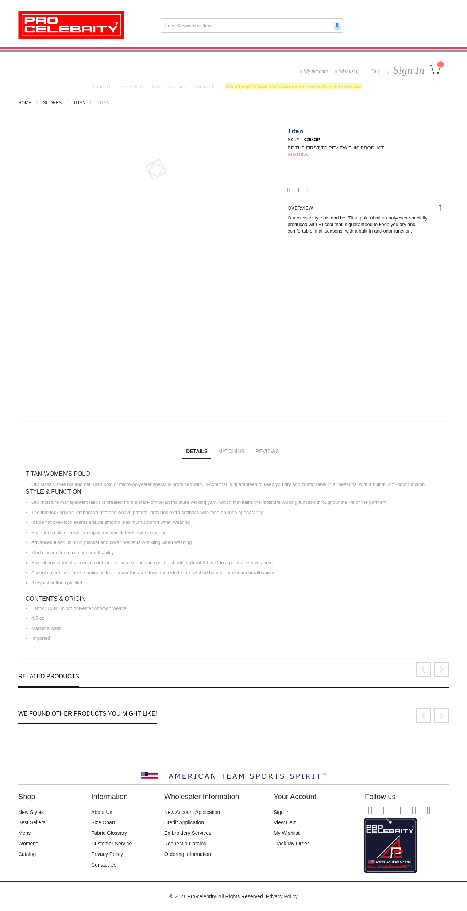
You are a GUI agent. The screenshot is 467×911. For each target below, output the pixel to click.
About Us (101, 812)
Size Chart (103, 822)
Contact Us (103, 865)
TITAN (79, 104)
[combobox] (252, 25)
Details (197, 453)
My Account (316, 71)
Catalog (27, 854)
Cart (375, 71)
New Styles (31, 812)
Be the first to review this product (335, 149)
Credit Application (184, 822)
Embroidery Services (187, 833)
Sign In (407, 70)
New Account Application (192, 812)
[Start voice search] (335, 25)
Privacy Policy (107, 854)
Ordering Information (187, 854)
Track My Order (291, 843)
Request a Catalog (185, 843)
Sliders (52, 104)
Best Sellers (32, 822)
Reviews (267, 453)
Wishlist (349, 71)
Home (24, 104)
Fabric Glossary (109, 833)
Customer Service (111, 843)
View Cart (285, 822)
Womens (28, 843)
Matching (231, 453)
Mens (24, 833)
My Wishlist (287, 833)
